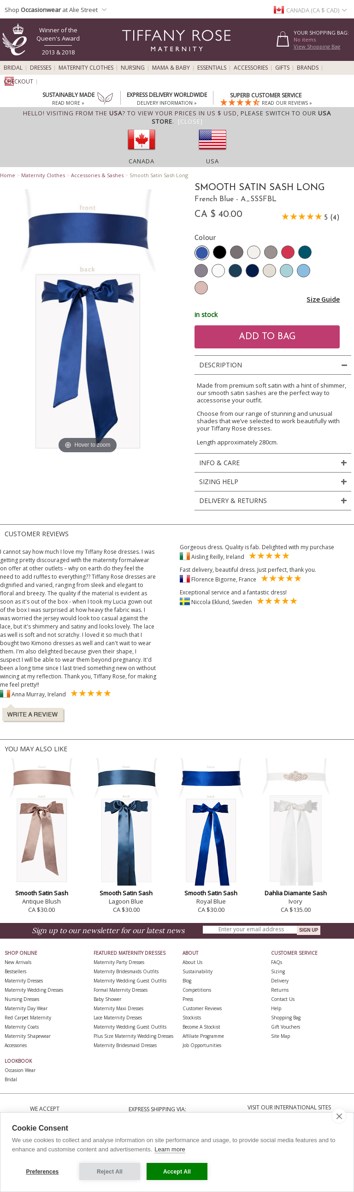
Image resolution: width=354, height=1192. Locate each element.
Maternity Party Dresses (119, 962)
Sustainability (197, 971)
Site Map (280, 1036)
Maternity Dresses (24, 980)
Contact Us (283, 999)
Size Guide (323, 299)
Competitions (197, 990)
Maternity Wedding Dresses (34, 990)
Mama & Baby (171, 68)
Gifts (282, 68)
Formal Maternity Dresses (121, 990)
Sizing (278, 971)
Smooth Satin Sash (41, 893)
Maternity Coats (22, 1027)
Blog (187, 980)
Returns (280, 990)
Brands (308, 68)
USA (212, 161)
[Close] (190, 121)
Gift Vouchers (285, 1027)
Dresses (40, 68)
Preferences (42, 1171)
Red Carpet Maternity (28, 1017)
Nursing (133, 68)
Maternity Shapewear (28, 1036)
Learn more (169, 1149)
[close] (339, 1116)
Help (276, 1008)
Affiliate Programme (203, 1036)
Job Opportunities (202, 1045)
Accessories (251, 68)
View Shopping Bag (317, 46)
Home (7, 175)
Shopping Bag (286, 1017)
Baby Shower (107, 999)
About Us (192, 962)
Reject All (110, 1171)
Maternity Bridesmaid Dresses (125, 1045)
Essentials (211, 68)
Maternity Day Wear (26, 1008)
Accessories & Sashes (97, 175)
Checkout (18, 81)
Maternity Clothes (86, 68)
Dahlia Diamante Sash (296, 893)
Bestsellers (15, 971)
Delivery (280, 980)
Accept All (177, 1171)
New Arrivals (18, 962)
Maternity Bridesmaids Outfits (126, 971)
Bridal (13, 68)
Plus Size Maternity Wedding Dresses (133, 1036)
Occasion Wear (20, 1070)
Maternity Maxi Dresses (118, 1008)
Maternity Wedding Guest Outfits (130, 980)
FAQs (276, 962)
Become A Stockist (201, 1027)
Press (188, 999)
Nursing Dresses (22, 999)
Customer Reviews (202, 1008)
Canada (141, 161)
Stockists (192, 1017)
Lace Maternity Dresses (118, 1017)
